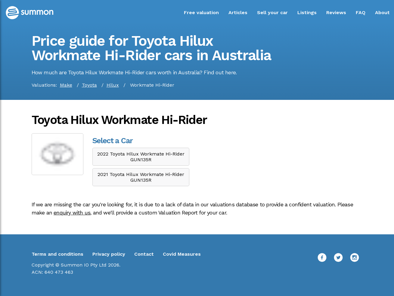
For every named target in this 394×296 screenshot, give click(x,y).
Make (66, 85)
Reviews (336, 12)
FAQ (360, 12)
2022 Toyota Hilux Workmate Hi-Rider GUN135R (141, 156)
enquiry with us (72, 213)
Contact (144, 254)
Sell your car (272, 12)
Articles (237, 12)
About (382, 12)
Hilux (113, 85)
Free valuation (201, 12)
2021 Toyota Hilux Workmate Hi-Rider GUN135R (141, 177)
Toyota (89, 85)
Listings (307, 12)
